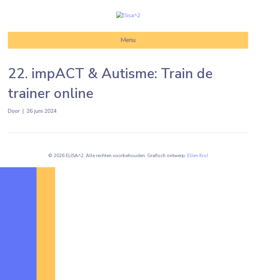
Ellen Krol (197, 191)
